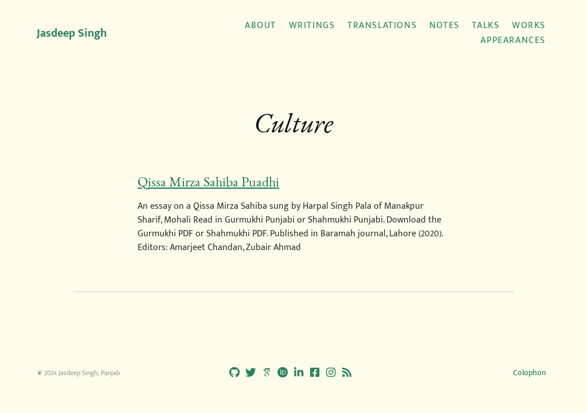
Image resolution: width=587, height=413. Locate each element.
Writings (312, 25)
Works (529, 25)
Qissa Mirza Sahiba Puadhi (208, 181)
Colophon (529, 372)
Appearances (513, 40)
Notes (444, 25)
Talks (485, 25)
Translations (382, 25)
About (260, 25)
